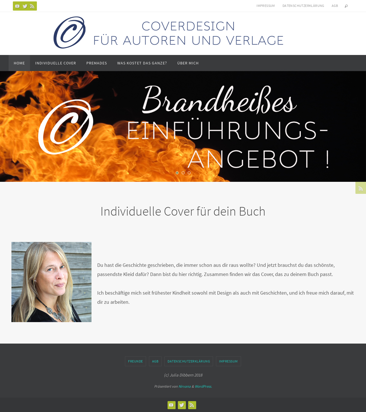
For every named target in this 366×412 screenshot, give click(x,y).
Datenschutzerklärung (303, 5)
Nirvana (184, 386)
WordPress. (203, 386)
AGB (335, 5)
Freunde (135, 361)
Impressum (265, 5)
